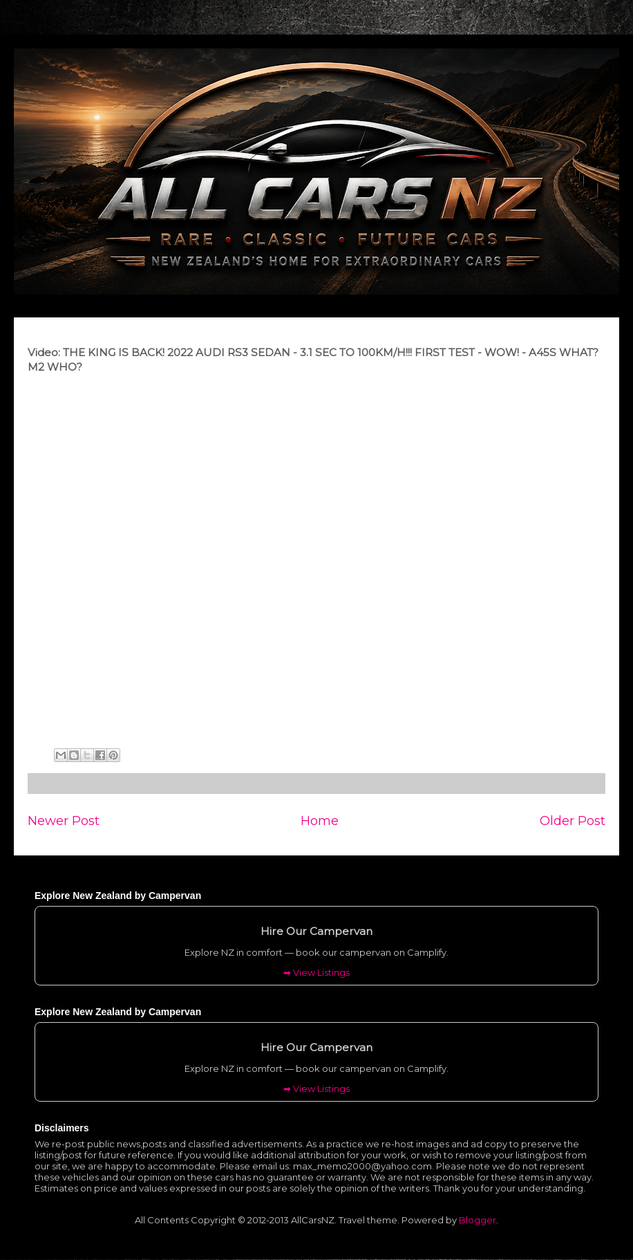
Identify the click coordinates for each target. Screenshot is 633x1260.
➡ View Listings (316, 972)
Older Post (572, 820)
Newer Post (64, 820)
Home (320, 820)
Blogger (477, 1219)
